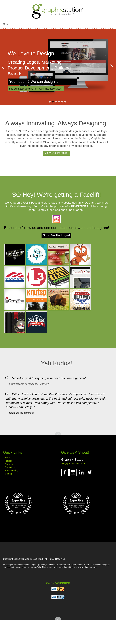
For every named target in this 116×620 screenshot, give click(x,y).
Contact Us (10, 467)
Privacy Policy (11, 470)
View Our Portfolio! (56, 152)
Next (111, 66)
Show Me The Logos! (56, 235)
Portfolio (8, 461)
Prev (3, 66)
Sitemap (8, 473)
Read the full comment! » (22, 413)
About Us (9, 464)
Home (7, 457)
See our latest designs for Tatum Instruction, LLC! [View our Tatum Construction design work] (36, 88)
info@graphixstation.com (73, 463)
